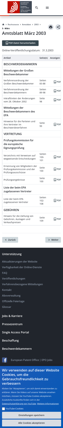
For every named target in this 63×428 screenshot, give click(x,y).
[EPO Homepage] (20, 7)
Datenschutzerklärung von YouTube (19, 403)
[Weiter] (53, 240)
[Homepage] (3, 24)
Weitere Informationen (48, 403)
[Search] (37, 8)
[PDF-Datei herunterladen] (20, 43)
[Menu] (47, 8)
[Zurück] (10, 240)
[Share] (58, 27)
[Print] (51, 27)
